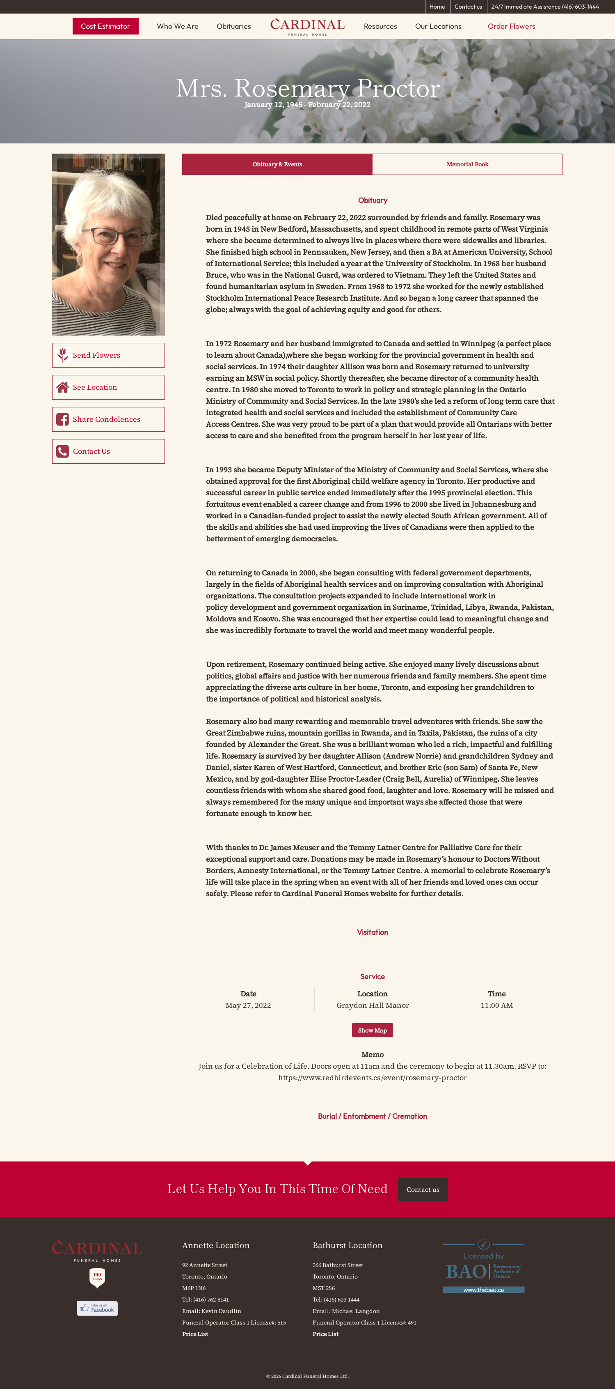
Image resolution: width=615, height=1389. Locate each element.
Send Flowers (96, 355)
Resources (380, 26)
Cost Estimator (105, 26)
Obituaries (234, 26)
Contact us (468, 6)
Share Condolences (106, 419)
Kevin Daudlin (221, 1311)
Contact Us (91, 451)
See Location (95, 387)
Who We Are (178, 26)
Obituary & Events (277, 164)
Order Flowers (511, 26)
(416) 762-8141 (211, 1299)
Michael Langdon (356, 1311)
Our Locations (438, 26)
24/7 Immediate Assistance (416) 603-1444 (545, 6)
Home (437, 6)
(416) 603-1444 (341, 1299)
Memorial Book (467, 164)
